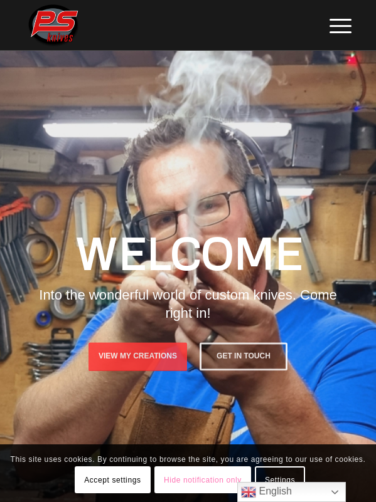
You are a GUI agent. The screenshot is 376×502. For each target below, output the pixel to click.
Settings (280, 480)
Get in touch (244, 355)
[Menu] (331, 26)
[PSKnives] (156, 25)
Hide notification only (203, 480)
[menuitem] (331, 26)
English (266, 491)
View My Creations (138, 355)
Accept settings (112, 480)
